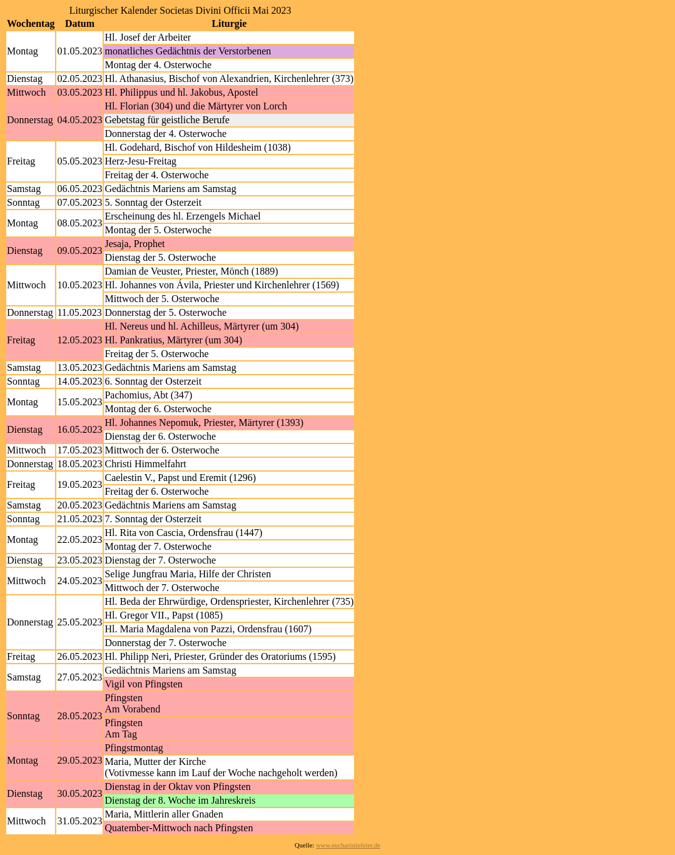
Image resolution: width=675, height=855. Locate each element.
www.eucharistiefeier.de (348, 845)
